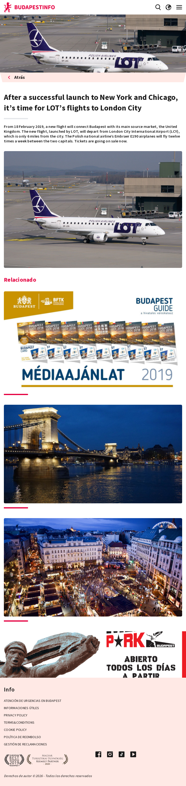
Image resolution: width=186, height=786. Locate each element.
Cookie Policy (15, 729)
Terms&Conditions (19, 722)
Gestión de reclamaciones (25, 744)
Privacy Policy (16, 715)
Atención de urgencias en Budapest (32, 700)
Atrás (16, 77)
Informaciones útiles (21, 708)
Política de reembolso (22, 737)
